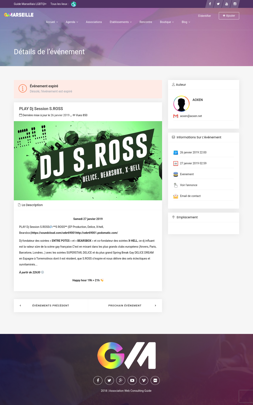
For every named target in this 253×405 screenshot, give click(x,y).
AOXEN (198, 100)
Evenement (187, 174)
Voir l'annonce (188, 185)
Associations (94, 22)
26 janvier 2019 (60, 115)
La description (30, 205)
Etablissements (121, 22)
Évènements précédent (50, 305)
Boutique (167, 22)
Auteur (179, 85)
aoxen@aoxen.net (191, 116)
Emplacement (185, 217)
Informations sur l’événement (196, 137)
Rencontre (146, 22)
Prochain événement (125, 305)
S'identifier (204, 15)
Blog (186, 22)
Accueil (52, 22)
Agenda (72, 22)
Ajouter (229, 15)
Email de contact (190, 196)
